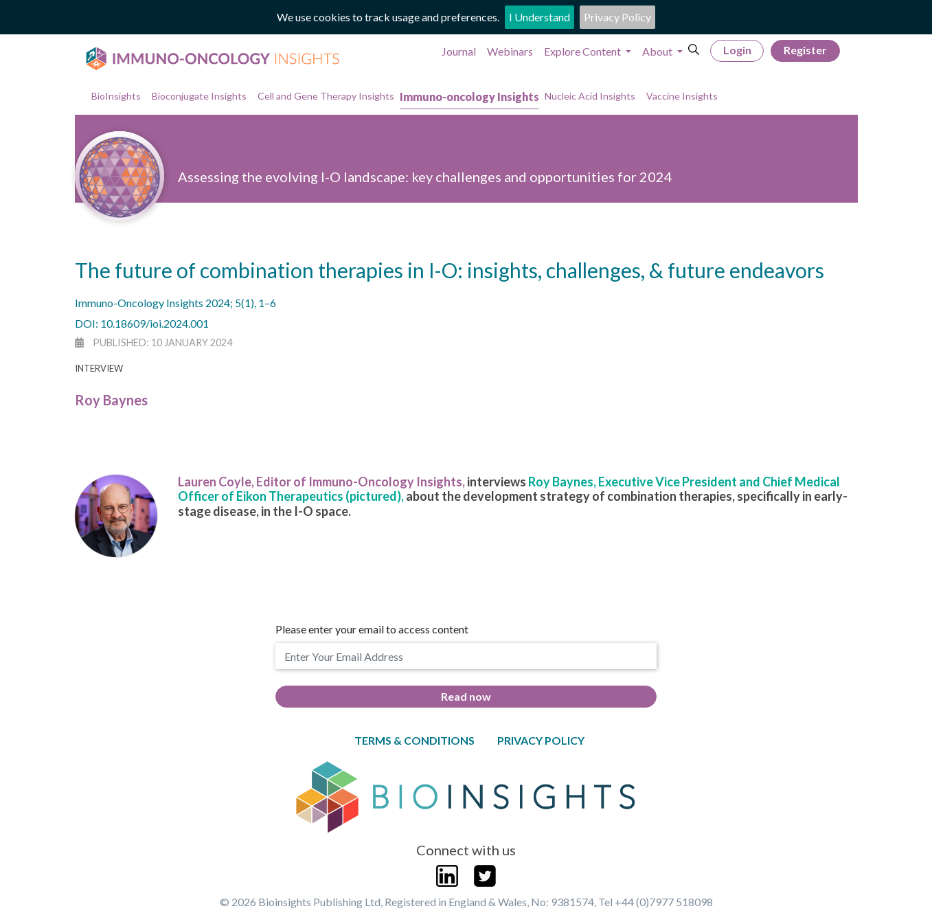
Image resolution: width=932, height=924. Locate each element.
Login (737, 49)
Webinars (510, 51)
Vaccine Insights (682, 96)
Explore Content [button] (583, 51)
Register (805, 49)
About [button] (658, 51)
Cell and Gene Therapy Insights (326, 96)
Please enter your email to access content (371, 628)
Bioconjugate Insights (199, 96)
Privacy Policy (617, 16)
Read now (466, 696)
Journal (459, 51)
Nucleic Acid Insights (590, 96)
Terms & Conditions (414, 740)
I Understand (539, 16)
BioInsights (116, 96)
